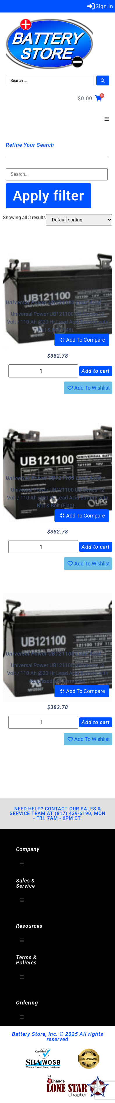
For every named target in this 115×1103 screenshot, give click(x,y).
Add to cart (96, 371)
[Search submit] (102, 80)
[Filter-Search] (57, 174)
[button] (107, 119)
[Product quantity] (43, 370)
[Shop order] (79, 219)
